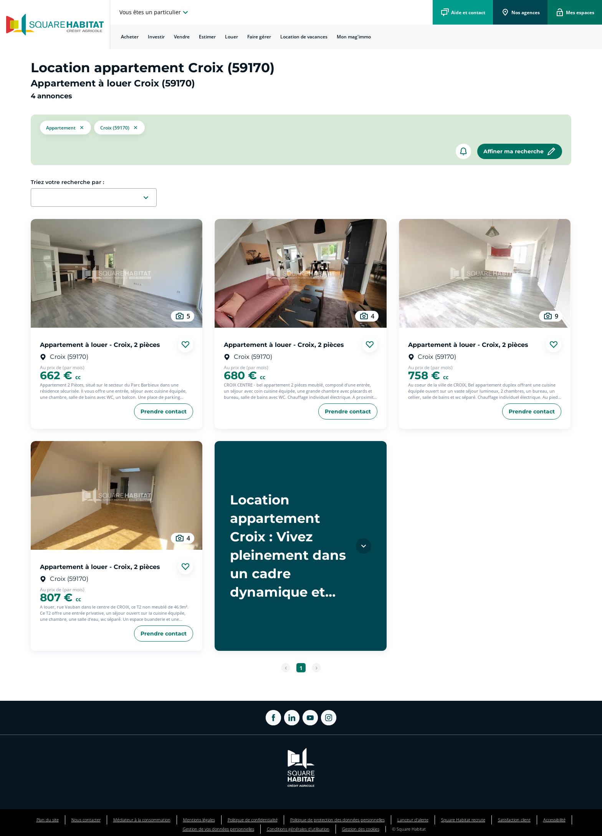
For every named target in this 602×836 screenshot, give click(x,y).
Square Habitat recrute (463, 820)
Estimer (207, 36)
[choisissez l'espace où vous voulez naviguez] (154, 12)
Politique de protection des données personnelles (337, 820)
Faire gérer (259, 36)
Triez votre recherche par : (67, 182)
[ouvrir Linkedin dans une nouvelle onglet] (291, 717)
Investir (156, 36)
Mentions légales (199, 820)
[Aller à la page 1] (301, 667)
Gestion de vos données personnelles (218, 829)
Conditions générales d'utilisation (298, 829)
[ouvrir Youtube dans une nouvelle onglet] (310, 717)
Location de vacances (303, 36)
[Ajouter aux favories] (185, 344)
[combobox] (96, 197)
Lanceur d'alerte (412, 820)
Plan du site (47, 820)
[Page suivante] (316, 667)
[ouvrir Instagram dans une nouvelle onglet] (328, 717)
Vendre (182, 36)
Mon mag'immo (354, 36)
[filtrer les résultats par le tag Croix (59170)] (119, 127)
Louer (231, 36)
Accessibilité (554, 820)
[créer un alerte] (463, 151)
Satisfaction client (514, 820)
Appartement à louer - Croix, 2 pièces (100, 344)
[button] (65, 127)
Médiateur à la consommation (141, 820)
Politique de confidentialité (253, 820)
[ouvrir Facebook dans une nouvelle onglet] (273, 717)
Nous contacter (86, 820)
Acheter (130, 36)
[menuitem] (129, 37)
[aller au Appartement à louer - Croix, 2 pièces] (116, 273)
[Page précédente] (285, 667)
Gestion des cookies (360, 829)
